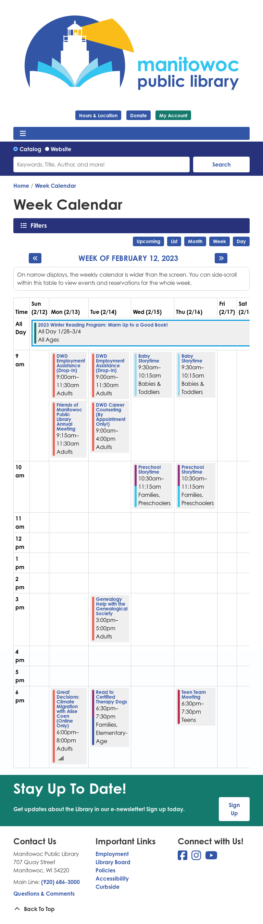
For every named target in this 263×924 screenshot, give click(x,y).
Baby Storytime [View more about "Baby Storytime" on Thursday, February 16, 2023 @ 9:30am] (191, 358)
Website (61, 149)
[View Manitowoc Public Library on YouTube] (211, 857)
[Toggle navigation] (23, 133)
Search (221, 164)
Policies (105, 870)
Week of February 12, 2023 (128, 258)
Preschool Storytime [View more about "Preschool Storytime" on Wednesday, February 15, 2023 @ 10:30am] (149, 469)
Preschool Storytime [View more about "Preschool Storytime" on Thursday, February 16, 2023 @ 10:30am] (192, 469)
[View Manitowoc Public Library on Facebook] (183, 857)
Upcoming (148, 241)
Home (21, 185)
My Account (173, 115)
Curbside (108, 886)
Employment (112, 853)
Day (241, 241)
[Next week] (221, 258)
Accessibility (112, 878)
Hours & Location (98, 115)
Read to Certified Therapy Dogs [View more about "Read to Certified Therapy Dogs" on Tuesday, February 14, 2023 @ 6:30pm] (111, 697)
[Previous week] (35, 258)
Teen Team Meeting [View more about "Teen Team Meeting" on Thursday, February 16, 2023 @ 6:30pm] (193, 694)
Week (219, 241)
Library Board (113, 862)
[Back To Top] (131, 909)
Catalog (30, 149)
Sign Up (234, 809)
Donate (138, 115)
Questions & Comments (44, 893)
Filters (40, 225)
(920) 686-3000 (60, 882)
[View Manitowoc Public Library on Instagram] (196, 857)
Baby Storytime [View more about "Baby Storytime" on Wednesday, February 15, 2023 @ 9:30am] (148, 358)
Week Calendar (55, 185)
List (174, 241)
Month (195, 241)
